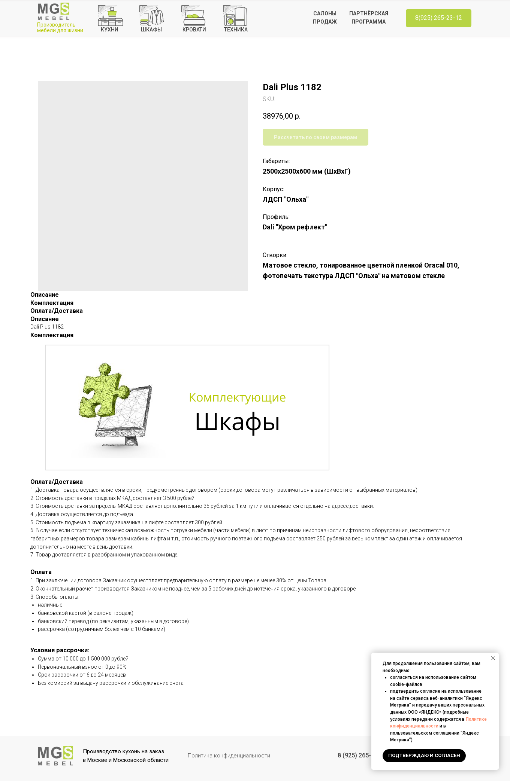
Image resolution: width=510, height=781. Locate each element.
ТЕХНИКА (236, 30)
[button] (229, 755)
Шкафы (151, 30)
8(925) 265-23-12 (438, 17)
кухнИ (109, 30)
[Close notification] (493, 658)
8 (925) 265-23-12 (362, 755)
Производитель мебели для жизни (60, 27)
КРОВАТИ (194, 30)
